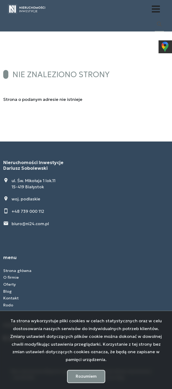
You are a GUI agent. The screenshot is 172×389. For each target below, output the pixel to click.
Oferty (9, 284)
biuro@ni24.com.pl (30, 223)
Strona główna (17, 270)
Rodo (8, 305)
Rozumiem (86, 376)
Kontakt (11, 298)
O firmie (11, 277)
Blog (7, 291)
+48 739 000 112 (28, 211)
